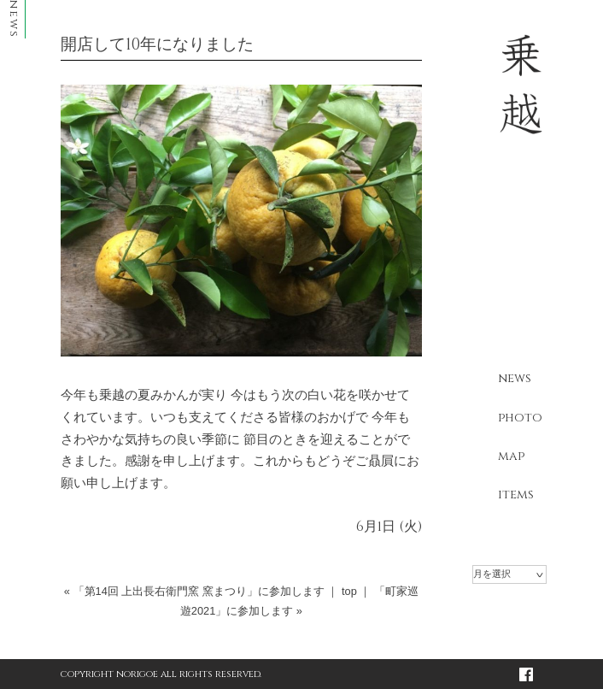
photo (520, 417)
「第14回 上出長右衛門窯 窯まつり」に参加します (199, 591)
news (514, 378)
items (516, 494)
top (349, 591)
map (511, 456)
